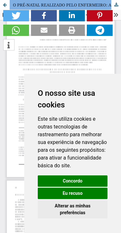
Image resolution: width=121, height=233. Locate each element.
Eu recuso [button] (73, 193)
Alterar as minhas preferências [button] (73, 209)
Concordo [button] (73, 180)
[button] (16, 15)
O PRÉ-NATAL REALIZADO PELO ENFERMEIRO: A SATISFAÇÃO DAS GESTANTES (67, 5)
